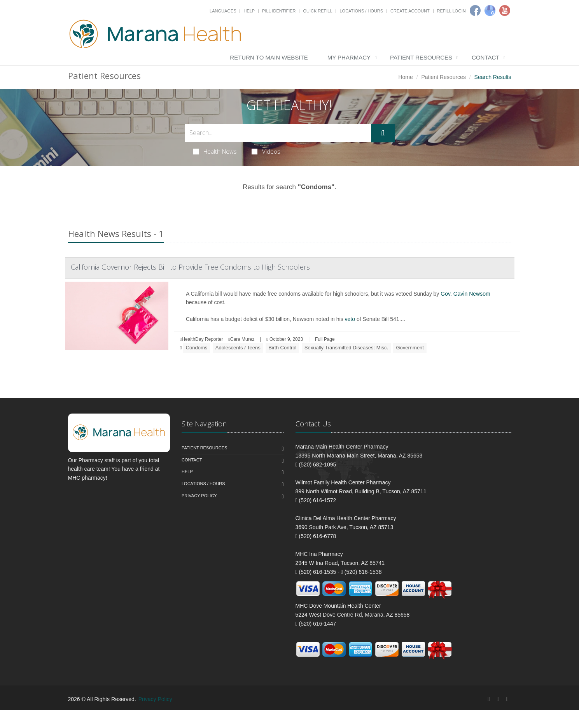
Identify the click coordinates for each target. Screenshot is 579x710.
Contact (485, 57)
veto (350, 319)
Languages (223, 11)
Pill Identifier (279, 11)
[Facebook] (475, 10)
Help (249, 11)
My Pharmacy (349, 57)
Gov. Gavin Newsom (465, 294)
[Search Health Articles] (278, 133)
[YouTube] (507, 699)
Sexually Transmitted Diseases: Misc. (346, 348)
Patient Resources (421, 57)
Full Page (325, 339)
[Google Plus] (498, 699)
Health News (215, 151)
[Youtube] (504, 10)
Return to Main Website (269, 57)
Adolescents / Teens (238, 348)
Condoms (197, 348)
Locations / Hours (361, 11)
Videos (266, 151)
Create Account (410, 11)
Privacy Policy (199, 495)
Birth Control (282, 348)
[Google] (490, 10)
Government (410, 348)
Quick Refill (317, 11)
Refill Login (451, 11)
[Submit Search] (382, 133)
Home (405, 77)
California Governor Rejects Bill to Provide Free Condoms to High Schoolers (190, 267)
